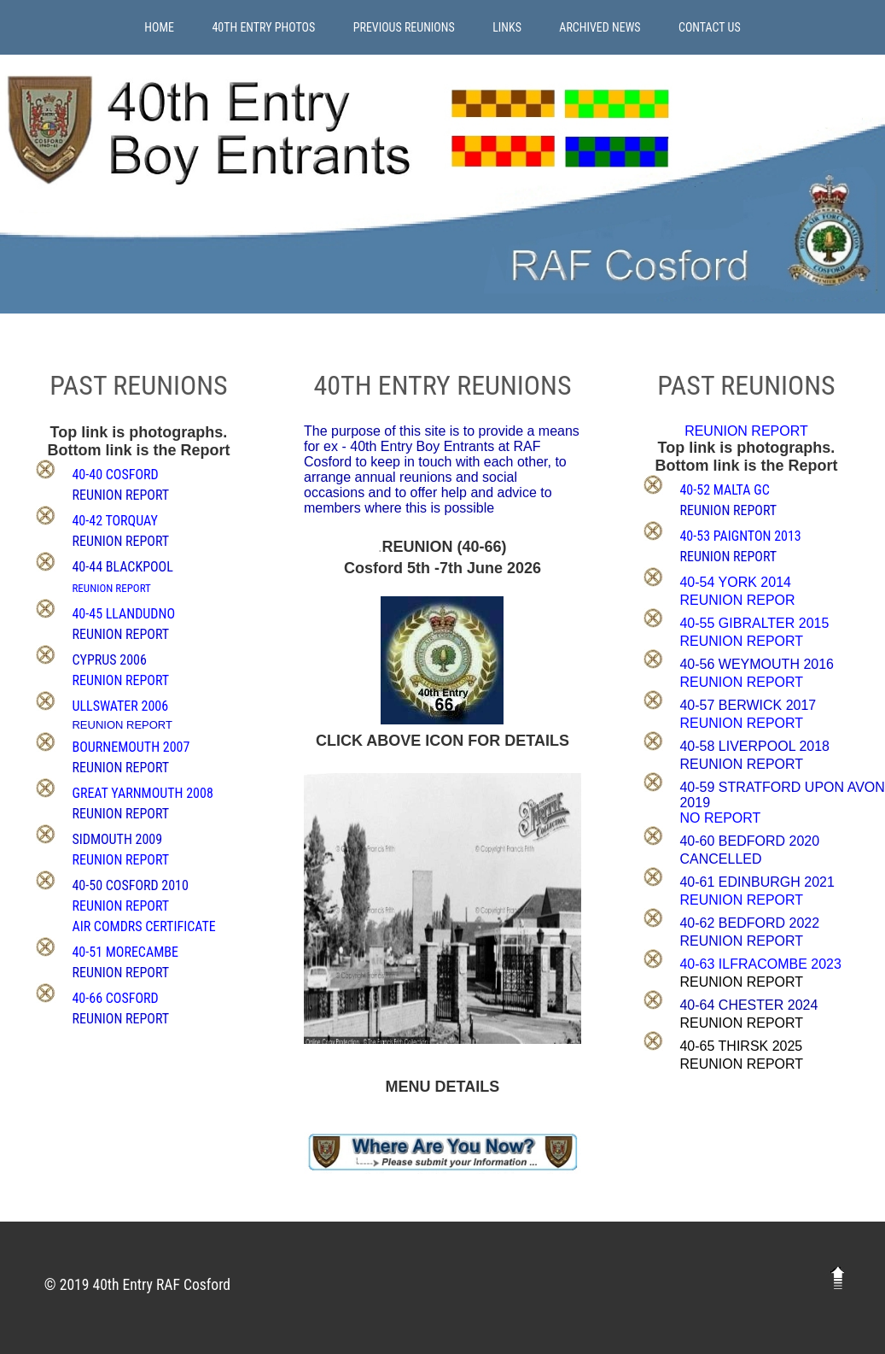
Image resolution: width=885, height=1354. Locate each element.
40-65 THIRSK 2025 (740, 1046)
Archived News (599, 27)
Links (506, 27)
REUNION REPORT (741, 982)
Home (159, 27)
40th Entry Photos (263, 27)
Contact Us (709, 27)
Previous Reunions (404, 27)
